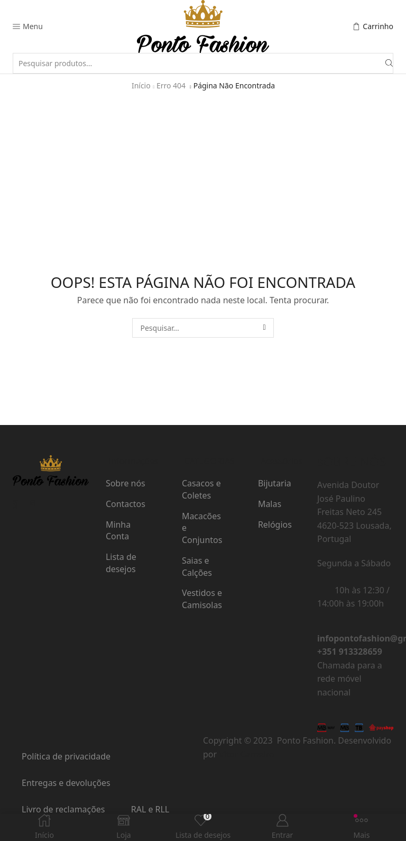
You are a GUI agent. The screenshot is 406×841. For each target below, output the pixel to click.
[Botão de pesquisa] (389, 63)
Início (141, 85)
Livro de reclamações (63, 809)
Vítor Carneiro (246, 754)
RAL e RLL (150, 809)
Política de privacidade (66, 756)
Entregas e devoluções (66, 783)
